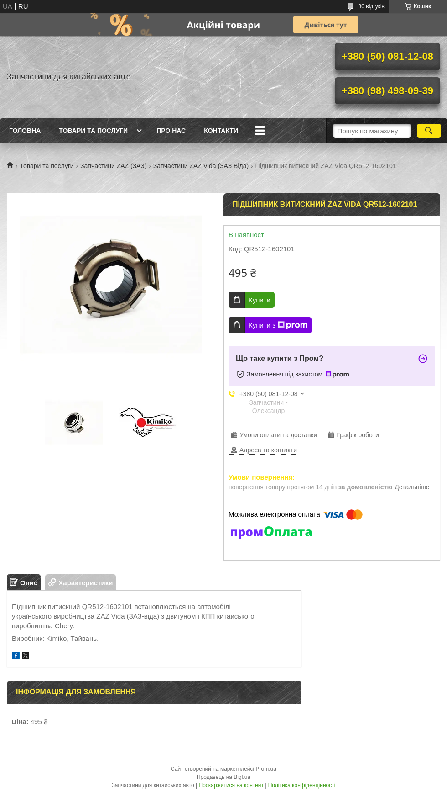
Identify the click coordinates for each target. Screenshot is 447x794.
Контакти (221, 130)
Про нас (171, 130)
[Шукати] (429, 131)
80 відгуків (372, 6)
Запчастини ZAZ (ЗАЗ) (113, 165)
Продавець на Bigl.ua (223, 777)
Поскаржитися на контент (231, 785)
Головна (25, 130)
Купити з (278, 325)
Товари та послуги (93, 130)
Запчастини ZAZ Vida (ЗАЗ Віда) (201, 165)
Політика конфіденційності (302, 785)
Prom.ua (266, 769)
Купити (259, 300)
